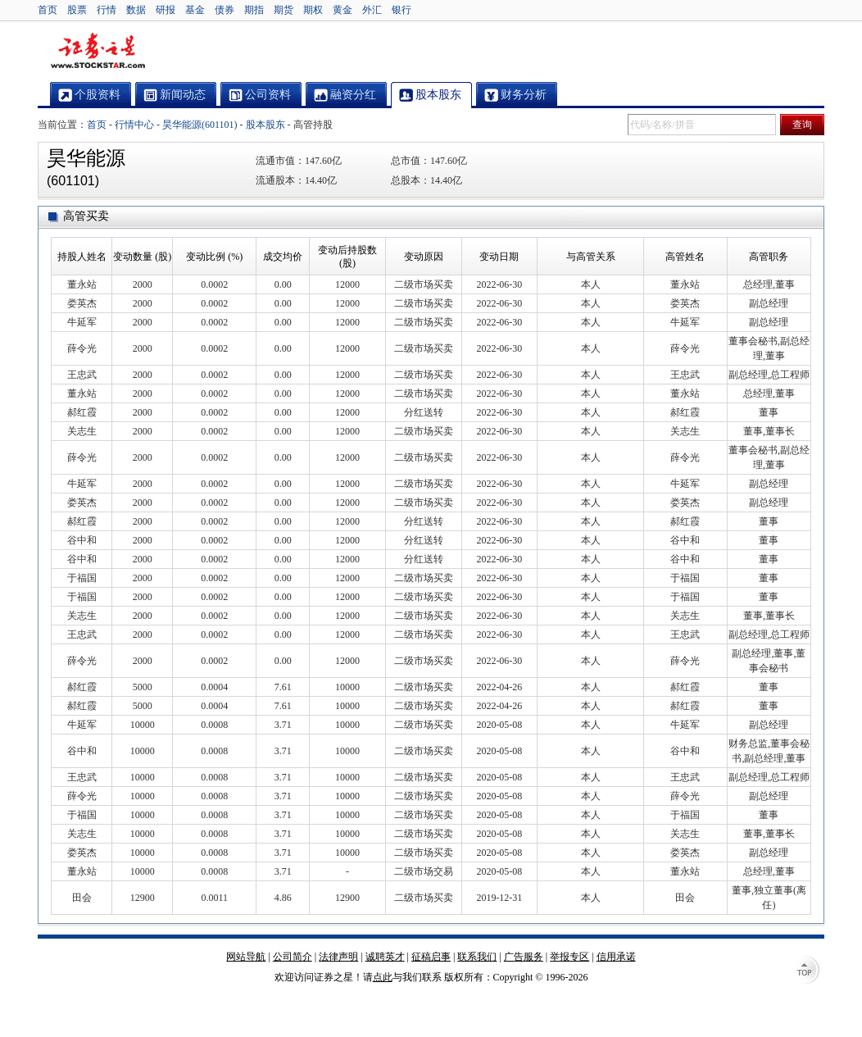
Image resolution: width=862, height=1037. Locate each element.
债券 (224, 10)
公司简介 (292, 956)
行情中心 (134, 124)
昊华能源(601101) (200, 124)
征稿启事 (431, 956)
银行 (401, 10)
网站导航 (245, 956)
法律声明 (338, 956)
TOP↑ (808, 971)
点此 (382, 977)
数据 (136, 10)
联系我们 (477, 956)
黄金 (342, 10)
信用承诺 (616, 956)
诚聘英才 (385, 956)
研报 (165, 10)
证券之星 (97, 51)
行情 (106, 10)
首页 (47, 10)
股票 (77, 10)
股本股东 (265, 124)
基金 (195, 10)
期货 (283, 10)
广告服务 (523, 956)
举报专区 (569, 956)
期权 (313, 10)
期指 (254, 10)
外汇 (372, 10)
